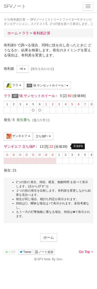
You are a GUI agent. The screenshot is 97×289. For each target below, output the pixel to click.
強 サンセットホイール (47, 85)
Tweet (25, 252)
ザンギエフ (18, 136)
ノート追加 (44, 252)
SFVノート (15, 6)
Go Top (86, 252)
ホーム (48, 237)
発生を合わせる (42, 69)
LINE (10, 252)
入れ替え (40, 120)
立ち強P (43, 136)
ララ (13, 85)
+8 (22, 69)
